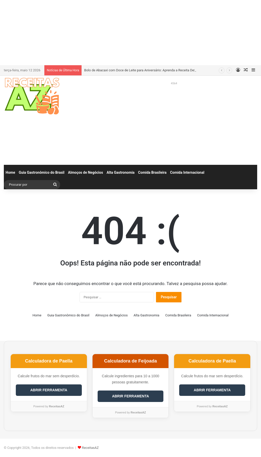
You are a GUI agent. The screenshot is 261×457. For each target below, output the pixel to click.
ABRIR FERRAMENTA (48, 390)
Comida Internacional (187, 172)
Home (10, 172)
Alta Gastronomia (121, 172)
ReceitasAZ (90, 448)
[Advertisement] (130, 32)
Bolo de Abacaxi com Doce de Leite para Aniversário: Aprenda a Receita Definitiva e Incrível (151, 70)
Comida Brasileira (152, 172)
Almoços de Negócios (85, 172)
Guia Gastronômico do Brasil (41, 172)
